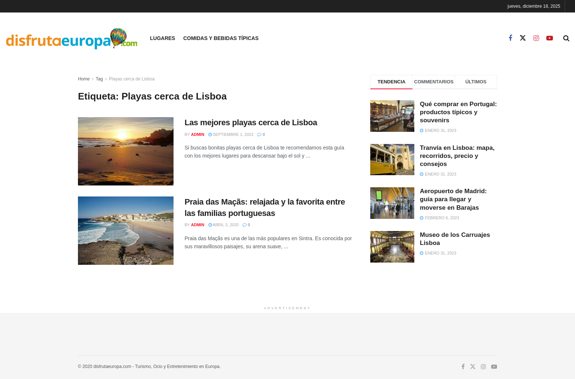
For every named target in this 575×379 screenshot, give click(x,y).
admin (197, 134)
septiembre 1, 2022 (231, 134)
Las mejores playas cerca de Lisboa (251, 122)
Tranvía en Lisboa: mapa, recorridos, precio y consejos (457, 155)
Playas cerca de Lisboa (132, 79)
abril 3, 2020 (223, 225)
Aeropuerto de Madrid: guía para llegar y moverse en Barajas (453, 199)
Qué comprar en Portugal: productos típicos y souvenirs (458, 112)
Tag (99, 79)
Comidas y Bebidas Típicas (220, 38)
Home (84, 79)
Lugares (162, 38)
